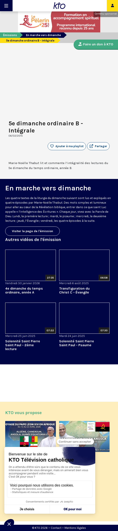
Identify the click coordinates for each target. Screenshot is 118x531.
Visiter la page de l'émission (32, 231)
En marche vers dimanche (43, 35)
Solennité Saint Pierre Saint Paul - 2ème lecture (22, 345)
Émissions (10, 35)
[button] (98, 146)
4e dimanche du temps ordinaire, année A (24, 290)
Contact (56, 527)
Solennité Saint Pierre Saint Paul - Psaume (76, 343)
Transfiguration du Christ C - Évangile (74, 290)
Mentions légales (75, 527)
